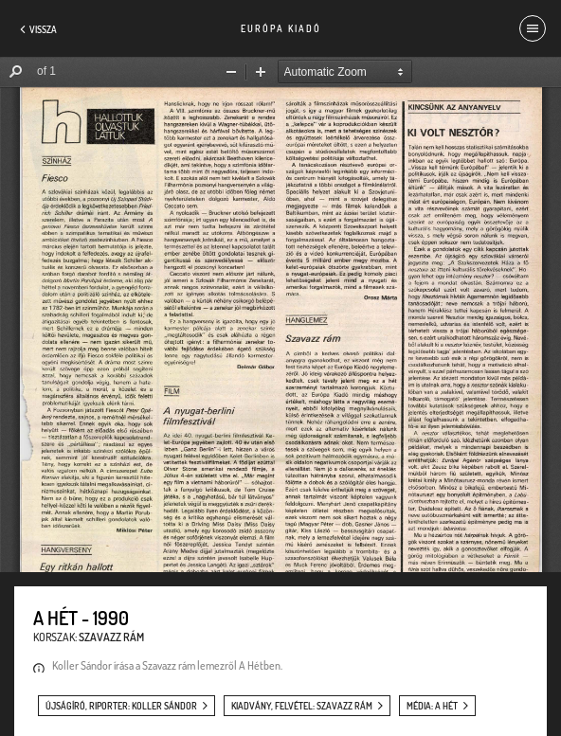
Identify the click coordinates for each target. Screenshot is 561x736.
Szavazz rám (111, 637)
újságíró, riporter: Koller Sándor (121, 705)
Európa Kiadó (281, 28)
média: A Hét (432, 705)
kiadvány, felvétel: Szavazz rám (301, 705)
